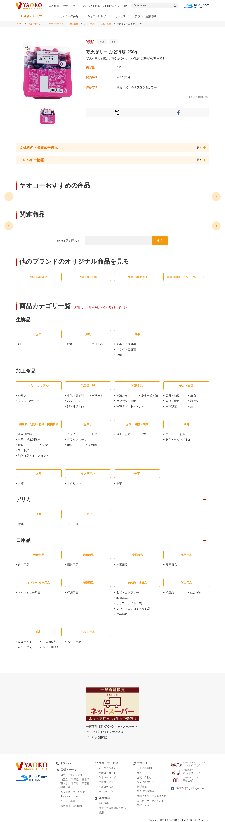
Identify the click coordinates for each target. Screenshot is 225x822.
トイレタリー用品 (29, 592)
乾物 (45, 444)
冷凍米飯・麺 (149, 395)
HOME (19, 24)
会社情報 (54, 6)
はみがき (195, 592)
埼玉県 (64, 779)
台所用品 (23, 564)
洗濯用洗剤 (25, 641)
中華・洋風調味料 (29, 439)
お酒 (21, 483)
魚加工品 (97, 344)
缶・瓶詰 (23, 450)
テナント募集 (67, 801)
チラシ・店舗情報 (145, 16)
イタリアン (74, 483)
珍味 (70, 444)
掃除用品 (72, 564)
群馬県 (75, 779)
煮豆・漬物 (173, 400)
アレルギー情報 (31, 160)
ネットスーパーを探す (72, 792)
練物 (193, 395)
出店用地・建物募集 (71, 805)
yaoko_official (194, 788)
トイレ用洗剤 (51, 647)
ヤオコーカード (107, 772)
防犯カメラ (143, 805)
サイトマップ (144, 772)
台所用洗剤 (25, 647)
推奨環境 (142, 786)
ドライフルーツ (77, 439)
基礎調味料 (25, 434)
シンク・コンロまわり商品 (133, 608)
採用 (65, 6)
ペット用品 (74, 641)
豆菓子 (71, 434)
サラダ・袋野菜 (126, 349)
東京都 (85, 783)
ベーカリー (74, 524)
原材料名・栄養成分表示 (38, 148)
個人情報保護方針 (147, 791)
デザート (97, 395)
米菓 (94, 434)
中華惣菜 (171, 406)
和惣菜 (194, 400)
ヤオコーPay (106, 786)
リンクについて (145, 782)
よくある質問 (144, 768)
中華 (119, 483)
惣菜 (21, 524)
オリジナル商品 (107, 768)
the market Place (69, 796)
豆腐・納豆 (106, 24)
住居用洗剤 (50, 641)
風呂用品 (171, 564)
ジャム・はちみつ (29, 400)
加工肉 (22, 344)
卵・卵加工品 (75, 406)
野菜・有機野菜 (126, 344)
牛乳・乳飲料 (75, 395)
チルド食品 (89, 24)
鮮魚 (70, 344)
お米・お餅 (123, 434)
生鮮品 (23, 319)
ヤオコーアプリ (107, 782)
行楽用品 (72, 592)
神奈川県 (65, 787)
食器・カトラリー (127, 592)
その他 (92, 444)
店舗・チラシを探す (71, 774)
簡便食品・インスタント (33, 455)
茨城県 (64, 783)
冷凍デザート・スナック (131, 406)
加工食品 (74, 24)
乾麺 (144, 434)
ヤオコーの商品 (69, 16)
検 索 (160, 240)
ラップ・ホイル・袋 (129, 603)
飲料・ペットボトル (178, 439)
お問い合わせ (111, 6)
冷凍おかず (123, 395)
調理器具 (122, 597)
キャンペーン (106, 791)
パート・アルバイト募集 (86, 6)
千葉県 (75, 783)
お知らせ (66, 763)
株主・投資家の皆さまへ (112, 808)
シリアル (23, 395)
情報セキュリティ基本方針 (151, 795)
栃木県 (85, 779)
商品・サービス (35, 24)
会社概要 (104, 803)
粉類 (21, 444)
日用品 (23, 540)
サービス (120, 16)
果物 (119, 355)
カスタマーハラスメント (150, 800)
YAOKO (177, 788)
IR (125, 6)
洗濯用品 (122, 564)
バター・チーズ (77, 400)
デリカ (23, 499)
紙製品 (170, 592)
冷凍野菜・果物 (126, 400)
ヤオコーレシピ (97, 16)
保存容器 (122, 614)
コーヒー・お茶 (175, 434)
